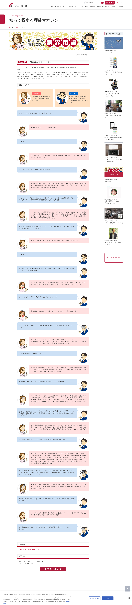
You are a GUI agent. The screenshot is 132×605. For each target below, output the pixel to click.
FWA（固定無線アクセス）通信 (113, 223)
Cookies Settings (94, 598)
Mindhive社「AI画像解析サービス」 (30, 549)
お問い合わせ (110, 2)
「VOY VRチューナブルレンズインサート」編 (113, 160)
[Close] (129, 598)
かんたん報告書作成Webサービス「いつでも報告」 (113, 138)
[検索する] (102, 3)
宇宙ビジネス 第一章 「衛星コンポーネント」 (113, 73)
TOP (10, 27)
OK (108, 598)
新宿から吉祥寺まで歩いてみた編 (113, 117)
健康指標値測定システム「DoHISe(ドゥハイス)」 (111, 202)
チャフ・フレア (108, 52)
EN (121, 2)
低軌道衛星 (107, 181)
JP (117, 2)
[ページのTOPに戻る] (127, 589)
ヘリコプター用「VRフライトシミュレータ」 (113, 95)
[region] (66, 598)
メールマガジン (17, 27)
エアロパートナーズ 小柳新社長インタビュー (113, 243)
